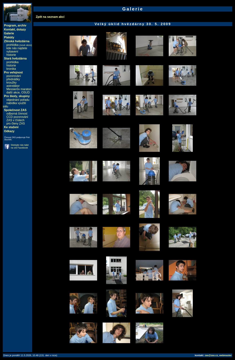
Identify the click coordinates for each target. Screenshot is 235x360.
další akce (13, 92)
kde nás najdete (16, 48)
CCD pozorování (17, 116)
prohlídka (19, 44)
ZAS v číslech (15, 120)
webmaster (225, 355)
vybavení (12, 51)
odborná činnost (16, 113)
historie (11, 54)
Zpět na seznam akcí (50, 16)
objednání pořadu (17, 99)
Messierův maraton (18, 89)
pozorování (13, 75)
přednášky (13, 79)
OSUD (25, 92)
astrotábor (13, 85)
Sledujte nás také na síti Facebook (20, 146)
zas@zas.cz (211, 355)
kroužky (11, 82)
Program (10, 25)
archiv (22, 25)
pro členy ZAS (15, 123)
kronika (11, 68)
